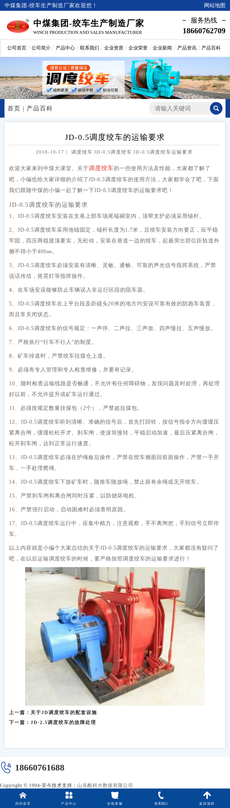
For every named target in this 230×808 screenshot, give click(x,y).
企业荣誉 (138, 47)
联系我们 (89, 47)
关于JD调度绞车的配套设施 (64, 704)
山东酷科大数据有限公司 (105, 785)
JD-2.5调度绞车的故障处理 (63, 714)
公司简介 (41, 47)
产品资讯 (186, 47)
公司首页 (16, 47)
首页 (14, 108)
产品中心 (65, 47)
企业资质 (113, 47)
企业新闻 (162, 47)
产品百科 (211, 47)
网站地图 (215, 5)
